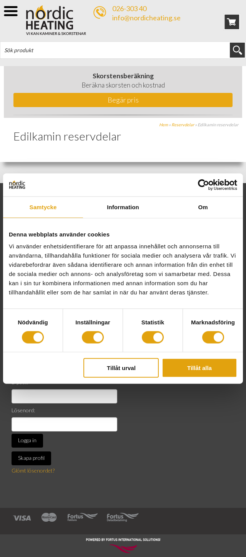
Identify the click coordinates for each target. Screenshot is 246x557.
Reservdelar (182, 124)
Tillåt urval (121, 368)
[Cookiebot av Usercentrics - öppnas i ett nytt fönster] (203, 184)
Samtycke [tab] (43, 206)
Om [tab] (203, 206)
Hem (163, 124)
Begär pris (123, 100)
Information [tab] (123, 206)
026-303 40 (129, 8)
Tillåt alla (199, 368)
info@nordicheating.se (146, 17)
